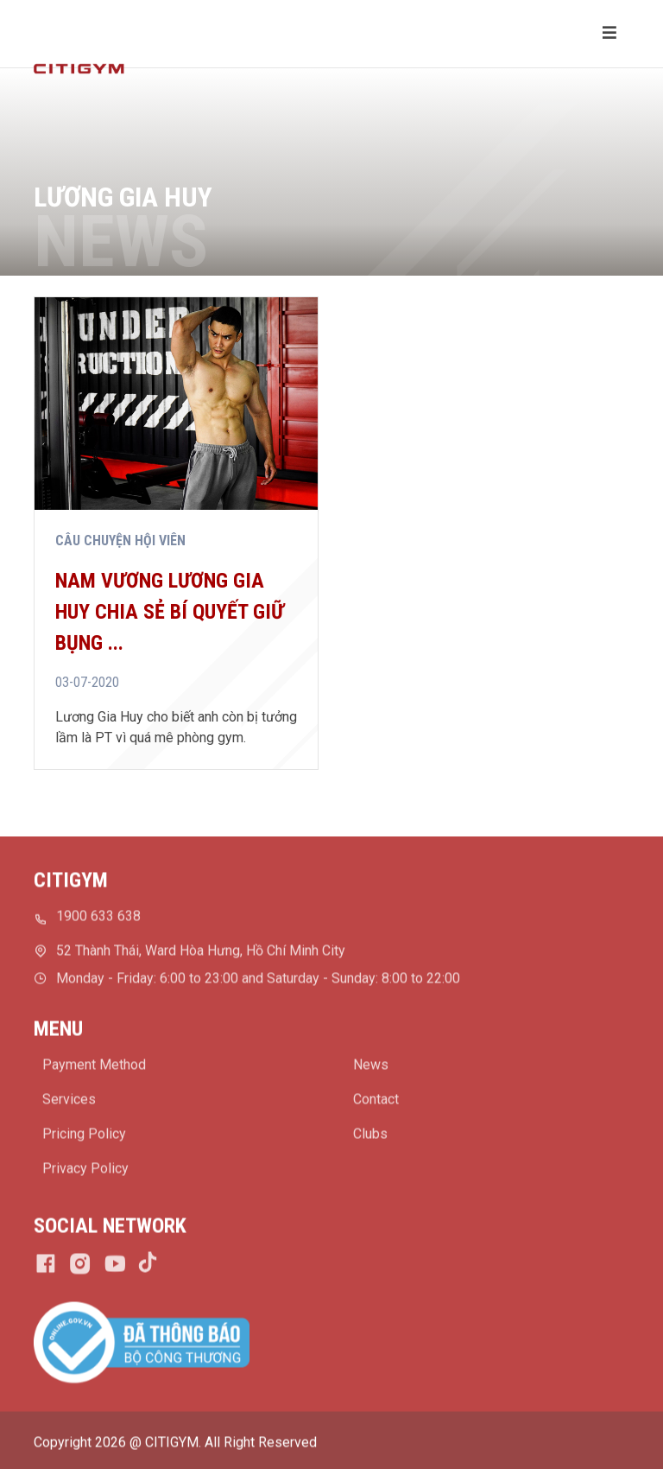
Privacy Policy (85, 1172)
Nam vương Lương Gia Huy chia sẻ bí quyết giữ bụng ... (169, 612)
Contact (376, 1103)
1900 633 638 (98, 920)
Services (69, 1103)
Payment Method (94, 1068)
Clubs (370, 1137)
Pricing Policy (84, 1137)
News (370, 1068)
